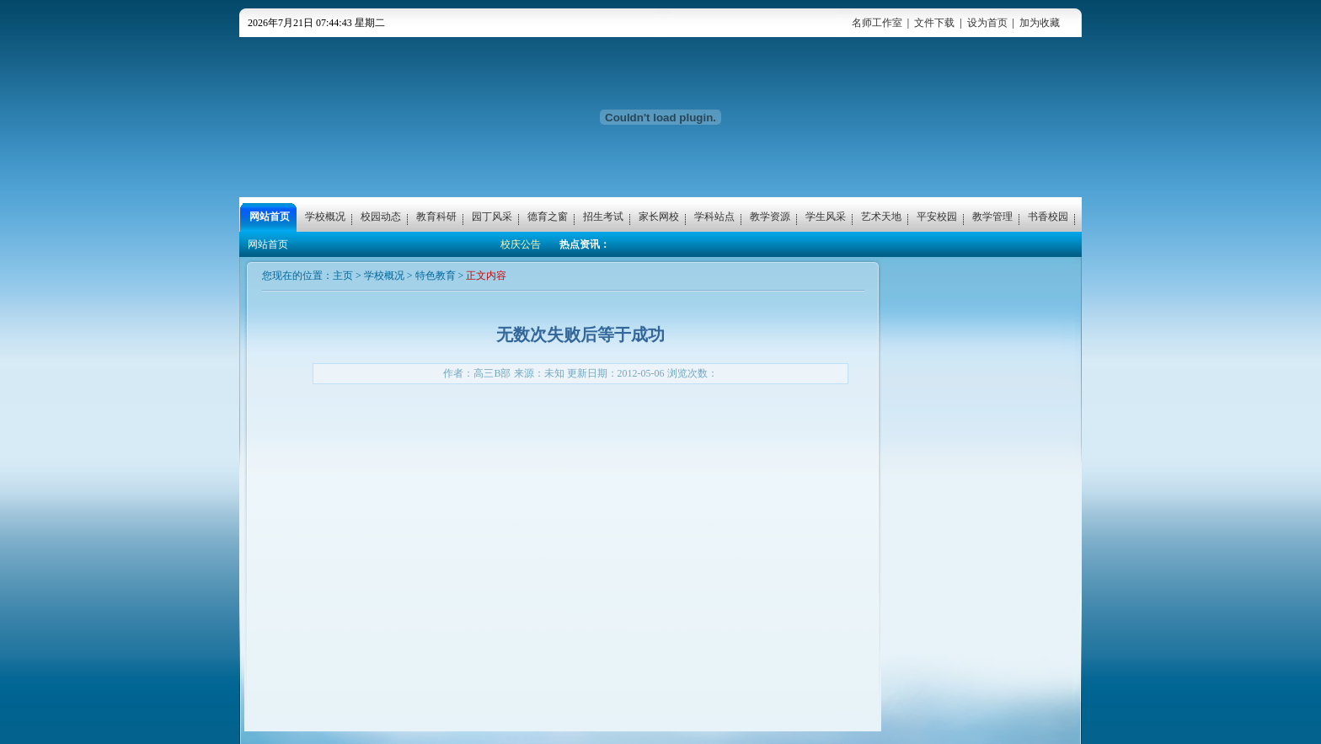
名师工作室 (877, 23)
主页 (343, 275)
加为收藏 (1039, 23)
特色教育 (435, 275)
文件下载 (934, 23)
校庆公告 (520, 244)
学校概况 (384, 275)
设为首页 (987, 23)
